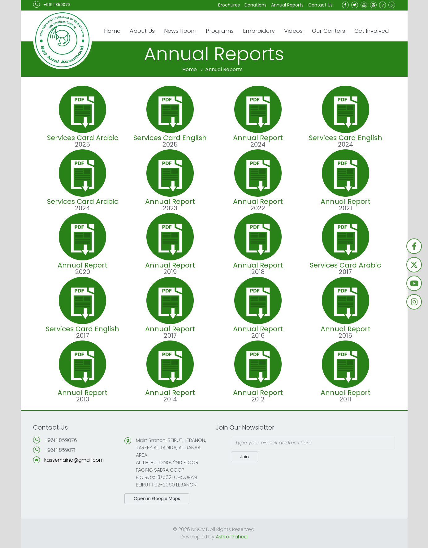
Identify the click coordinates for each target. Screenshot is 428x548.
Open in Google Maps (157, 498)
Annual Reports (287, 5)
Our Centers (328, 31)
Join (244, 457)
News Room (180, 31)
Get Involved (371, 31)
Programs (220, 31)
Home (112, 31)
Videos (293, 31)
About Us (142, 31)
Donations (255, 5)
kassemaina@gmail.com (74, 460)
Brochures (229, 5)
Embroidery (259, 31)
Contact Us (320, 5)
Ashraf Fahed (232, 536)
